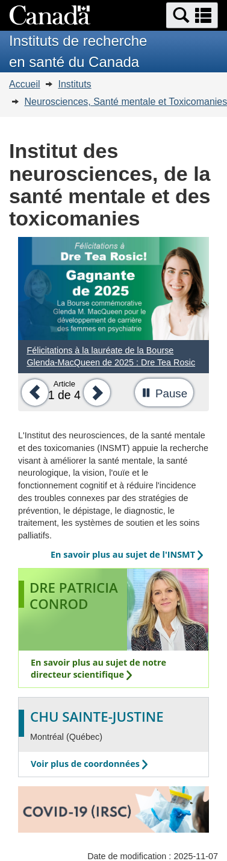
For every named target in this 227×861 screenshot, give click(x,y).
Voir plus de (89, 763)
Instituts (74, 84)
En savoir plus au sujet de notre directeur (98, 669)
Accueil (24, 84)
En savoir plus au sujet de (127, 554)
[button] (192, 15)
